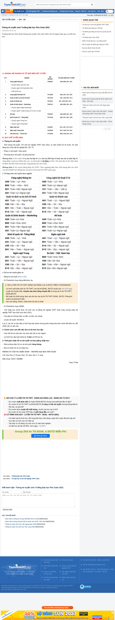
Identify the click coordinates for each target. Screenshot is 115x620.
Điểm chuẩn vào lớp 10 (68, 578)
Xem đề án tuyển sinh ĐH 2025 (51, 561)
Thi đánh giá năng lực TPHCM (92, 28)
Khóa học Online (67, 560)
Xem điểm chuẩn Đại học (51, 567)
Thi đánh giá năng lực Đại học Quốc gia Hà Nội (96, 33)
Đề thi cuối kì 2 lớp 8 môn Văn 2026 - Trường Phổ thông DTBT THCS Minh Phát (97, 112)
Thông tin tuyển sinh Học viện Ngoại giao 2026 (20, 524)
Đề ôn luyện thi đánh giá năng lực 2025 (95, 44)
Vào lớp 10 (12, 15)
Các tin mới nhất (9, 515)
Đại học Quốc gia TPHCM (91, 51)
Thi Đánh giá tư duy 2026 (90, 37)
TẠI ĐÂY (42, 426)
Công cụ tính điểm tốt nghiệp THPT (69, 567)
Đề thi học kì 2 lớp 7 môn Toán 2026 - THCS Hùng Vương (97, 123)
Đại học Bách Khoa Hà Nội (91, 48)
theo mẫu (22, 277)
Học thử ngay (67, 289)
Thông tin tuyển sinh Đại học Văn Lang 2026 (20, 527)
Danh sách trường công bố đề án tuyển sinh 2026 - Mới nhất (25, 521)
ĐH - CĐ (18, 15)
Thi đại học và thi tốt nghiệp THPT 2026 (95, 24)
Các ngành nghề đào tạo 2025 (69, 573)
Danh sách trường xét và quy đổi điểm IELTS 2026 (22, 519)
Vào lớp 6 (4, 15)
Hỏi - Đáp (25, 15)
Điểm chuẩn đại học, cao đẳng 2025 (94, 41)
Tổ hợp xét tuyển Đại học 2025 (51, 578)
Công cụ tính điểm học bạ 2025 (50, 573)
